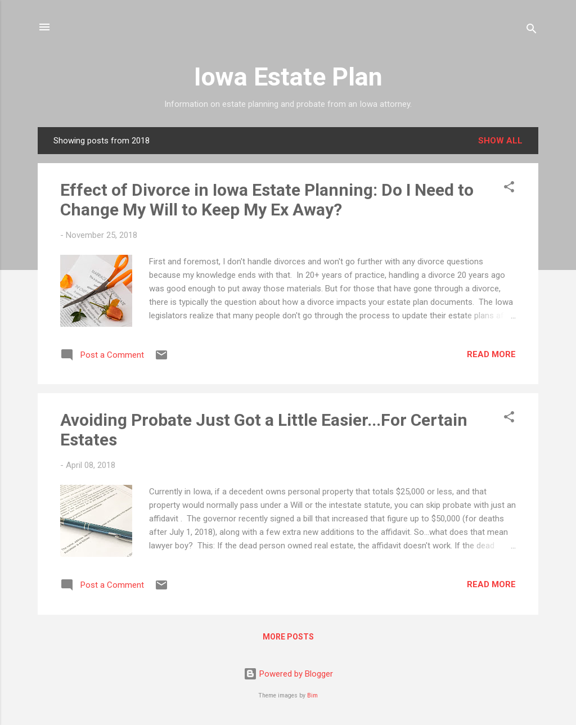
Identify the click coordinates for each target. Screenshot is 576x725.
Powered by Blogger (288, 674)
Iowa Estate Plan (288, 77)
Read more (491, 354)
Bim (312, 695)
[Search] (531, 30)
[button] (509, 188)
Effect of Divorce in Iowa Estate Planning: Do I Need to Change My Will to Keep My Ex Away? (267, 199)
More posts (288, 636)
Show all (500, 141)
